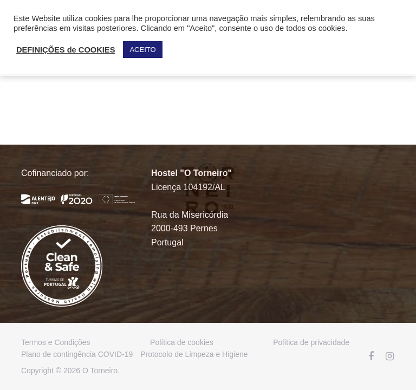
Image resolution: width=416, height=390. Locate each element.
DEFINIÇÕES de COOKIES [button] (65, 50)
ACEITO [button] (142, 50)
